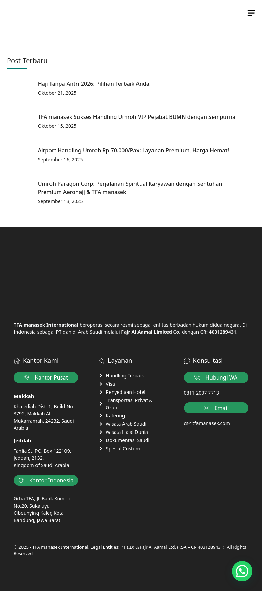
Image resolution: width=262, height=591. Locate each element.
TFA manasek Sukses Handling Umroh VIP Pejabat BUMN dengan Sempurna (136, 117)
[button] (242, 571)
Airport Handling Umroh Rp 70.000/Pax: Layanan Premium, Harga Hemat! (133, 150)
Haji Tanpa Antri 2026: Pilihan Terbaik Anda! (94, 83)
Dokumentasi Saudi (127, 440)
